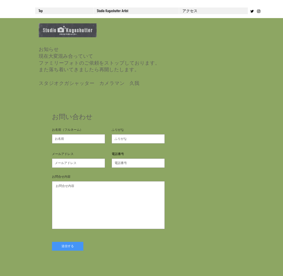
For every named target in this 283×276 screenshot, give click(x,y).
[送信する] (67, 246)
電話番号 (118, 153)
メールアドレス (63, 153)
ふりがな (118, 129)
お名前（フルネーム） (67, 129)
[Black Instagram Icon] (258, 11)
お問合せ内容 (61, 176)
